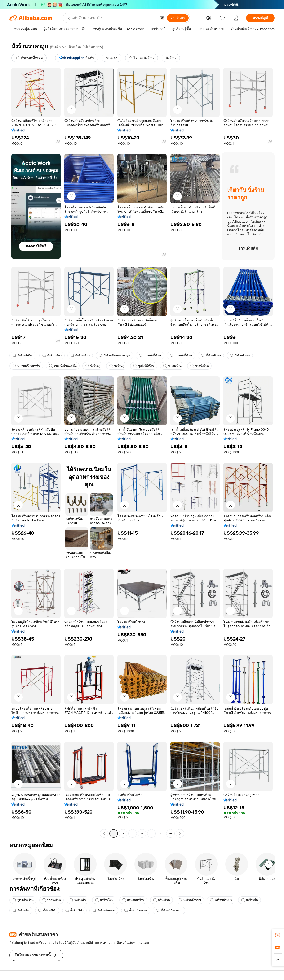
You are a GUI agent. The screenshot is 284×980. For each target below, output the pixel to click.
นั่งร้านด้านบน (190, 900)
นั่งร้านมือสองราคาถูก (114, 355)
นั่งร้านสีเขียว (23, 355)
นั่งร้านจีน (78, 900)
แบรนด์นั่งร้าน (150, 355)
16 (170, 833)
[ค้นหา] (178, 18)
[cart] (223, 19)
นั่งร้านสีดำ (47, 910)
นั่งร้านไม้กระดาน (169, 910)
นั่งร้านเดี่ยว (52, 355)
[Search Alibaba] (111, 18)
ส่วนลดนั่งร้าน (133, 900)
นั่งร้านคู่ (92, 366)
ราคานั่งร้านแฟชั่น (26, 366)
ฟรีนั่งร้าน (161, 900)
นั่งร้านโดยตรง (104, 910)
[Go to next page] (180, 833)
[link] (278, 935)
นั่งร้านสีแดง (211, 355)
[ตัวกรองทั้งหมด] (29, 58)
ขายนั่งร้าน (172, 366)
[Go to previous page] (104, 833)
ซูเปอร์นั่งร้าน (143, 366)
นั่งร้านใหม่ (104, 900)
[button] (162, 18)
